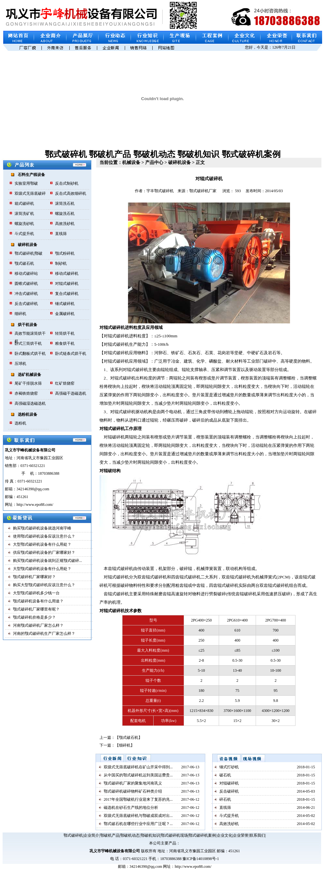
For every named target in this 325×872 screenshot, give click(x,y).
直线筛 (61, 233)
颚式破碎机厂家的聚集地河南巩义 (133, 783)
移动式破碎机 (66, 273)
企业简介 (91, 835)
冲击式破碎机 (26, 293)
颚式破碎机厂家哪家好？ (34, 577)
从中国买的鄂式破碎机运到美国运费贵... (138, 775)
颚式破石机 (24, 263)
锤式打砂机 (229, 767)
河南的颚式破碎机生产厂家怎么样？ (44, 633)
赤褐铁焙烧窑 (26, 393)
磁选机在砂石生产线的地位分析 (131, 807)
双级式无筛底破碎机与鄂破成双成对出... (138, 815)
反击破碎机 (229, 791)
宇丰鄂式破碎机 (160, 191)
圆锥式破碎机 (26, 283)
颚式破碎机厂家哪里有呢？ (36, 609)
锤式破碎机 (65, 303)
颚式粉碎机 (65, 253)
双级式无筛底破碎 (30, 193)
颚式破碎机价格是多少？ (34, 617)
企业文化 (224, 835)
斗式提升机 (24, 233)
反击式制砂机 (66, 183)
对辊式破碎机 (66, 283)
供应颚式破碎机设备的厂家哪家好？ (44, 552)
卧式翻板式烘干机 (30, 353)
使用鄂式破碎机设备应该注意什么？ (44, 536)
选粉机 (20, 423)
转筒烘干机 (65, 333)
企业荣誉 (241, 835)
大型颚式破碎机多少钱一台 (36, 593)
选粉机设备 (27, 414)
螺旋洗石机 (65, 213)
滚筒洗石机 (65, 203)
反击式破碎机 (26, 303)
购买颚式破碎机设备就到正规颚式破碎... (47, 560)
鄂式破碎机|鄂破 (28, 253)
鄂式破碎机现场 (174, 835)
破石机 (225, 775)
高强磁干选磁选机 (70, 393)
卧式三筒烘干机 (28, 343)
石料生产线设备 (31, 174)
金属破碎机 (65, 313)
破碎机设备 (27, 244)
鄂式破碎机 (66, 154)
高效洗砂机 (65, 223)
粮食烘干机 (65, 343)
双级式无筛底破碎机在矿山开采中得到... (138, 767)
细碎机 (20, 313)
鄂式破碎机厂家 (202, 191)
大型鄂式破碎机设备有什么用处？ (42, 544)
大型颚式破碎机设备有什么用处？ (42, 568)
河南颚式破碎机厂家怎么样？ (38, 625)
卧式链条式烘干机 (70, 353)
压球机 (20, 363)
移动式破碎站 (26, 273)
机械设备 (131, 162)
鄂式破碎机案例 (251, 154)
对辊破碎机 (229, 783)
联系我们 (257, 835)
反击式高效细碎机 (70, 193)
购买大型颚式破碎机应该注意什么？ (44, 585)
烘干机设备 (27, 324)
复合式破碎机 (66, 293)
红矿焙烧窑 (65, 383)
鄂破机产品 (110, 154)
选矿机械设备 (29, 374)
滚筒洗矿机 (24, 213)
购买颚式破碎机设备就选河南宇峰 (42, 528)
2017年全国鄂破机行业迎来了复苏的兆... (138, 799)
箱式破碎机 (24, 203)
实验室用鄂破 (26, 183)
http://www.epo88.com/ (193, 866)
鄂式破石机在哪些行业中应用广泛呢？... (138, 823)
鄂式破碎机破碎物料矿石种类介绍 (133, 791)
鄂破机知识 (198, 154)
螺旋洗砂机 (24, 223)
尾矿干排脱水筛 (28, 383)
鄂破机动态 (154, 154)
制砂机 (61, 263)
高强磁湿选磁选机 (30, 403)
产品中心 (154, 162)
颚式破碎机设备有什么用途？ (38, 601)
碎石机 (225, 799)
